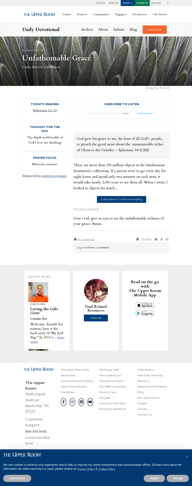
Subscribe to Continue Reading (121, 199)
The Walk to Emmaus (112, 386)
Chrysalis (104, 397)
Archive (87, 29)
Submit (118, 29)
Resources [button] (139, 14)
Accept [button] (177, 478)
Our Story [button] (159, 14)
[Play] (83, 113)
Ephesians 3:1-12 (45, 110)
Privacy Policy (86, 469)
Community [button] (100, 14)
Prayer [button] (81, 14)
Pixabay (164, 88)
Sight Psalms (145, 369)
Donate (142, 2)
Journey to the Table (112, 403)
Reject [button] (154, 478)
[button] (187, 456)
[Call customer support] (36, 431)
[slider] (104, 113)
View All (96, 317)
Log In (100, 2)
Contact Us (144, 414)
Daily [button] (65, 14)
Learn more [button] (17, 478)
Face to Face (107, 392)
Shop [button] (126, 2)
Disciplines (67, 392)
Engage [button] (120, 14)
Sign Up (114, 2)
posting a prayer (54, 176)
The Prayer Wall (109, 369)
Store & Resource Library (77, 380)
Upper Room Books (74, 386)
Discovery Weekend (112, 409)
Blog (133, 29)
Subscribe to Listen (121, 104)
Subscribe (154, 29)
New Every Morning (150, 375)
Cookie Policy (106, 469)
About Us (143, 380)
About (103, 29)
